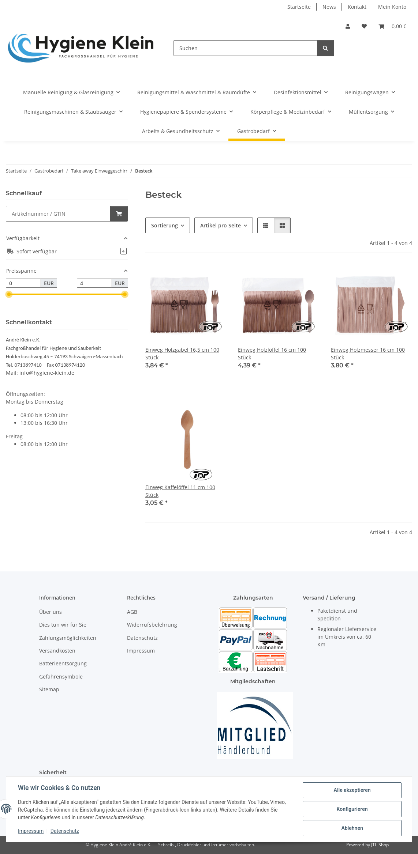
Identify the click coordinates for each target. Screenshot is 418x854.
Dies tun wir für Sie (62, 624)
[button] (348, 26)
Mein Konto (392, 6)
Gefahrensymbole (61, 676)
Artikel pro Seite (220, 225)
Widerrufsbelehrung (152, 624)
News (329, 6)
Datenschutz (65, 831)
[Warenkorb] (392, 26)
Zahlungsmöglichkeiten (67, 637)
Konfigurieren (351, 809)
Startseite (299, 6)
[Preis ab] (23, 283)
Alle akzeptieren (351, 790)
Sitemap (49, 689)
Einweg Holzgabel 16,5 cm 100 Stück (182, 353)
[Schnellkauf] (58, 214)
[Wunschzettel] (364, 26)
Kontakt (357, 6)
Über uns (50, 611)
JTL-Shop (380, 845)
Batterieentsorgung (63, 663)
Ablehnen (352, 828)
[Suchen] (245, 48)
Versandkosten (57, 650)
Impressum (31, 831)
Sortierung (164, 225)
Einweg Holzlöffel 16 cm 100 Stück (272, 353)
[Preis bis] (94, 283)
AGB (132, 611)
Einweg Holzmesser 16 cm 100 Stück (368, 353)
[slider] (9, 294)
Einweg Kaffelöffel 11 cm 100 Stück (180, 491)
